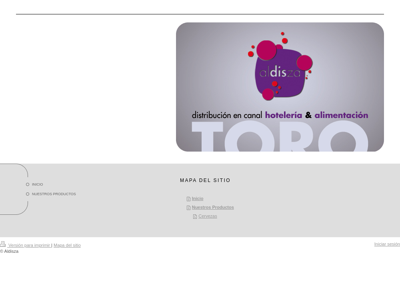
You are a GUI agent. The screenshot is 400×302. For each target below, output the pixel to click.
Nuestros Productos (213, 207)
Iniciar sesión (387, 244)
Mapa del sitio (67, 245)
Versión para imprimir (25, 245)
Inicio (198, 198)
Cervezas (207, 216)
